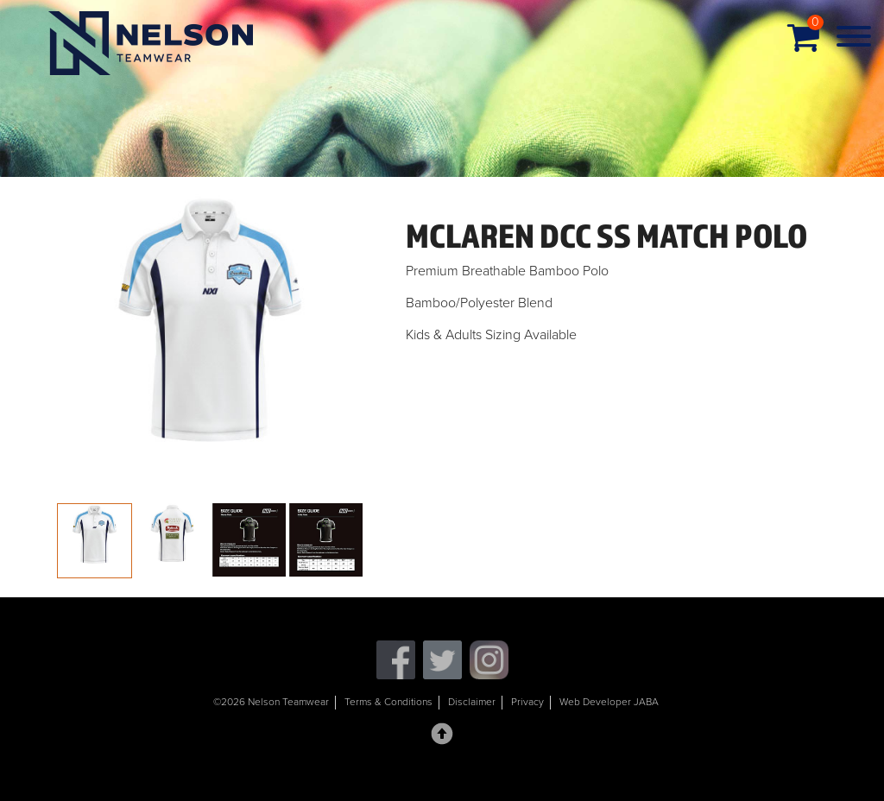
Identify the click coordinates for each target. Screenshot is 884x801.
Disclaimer (472, 702)
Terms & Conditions (388, 702)
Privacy (527, 702)
